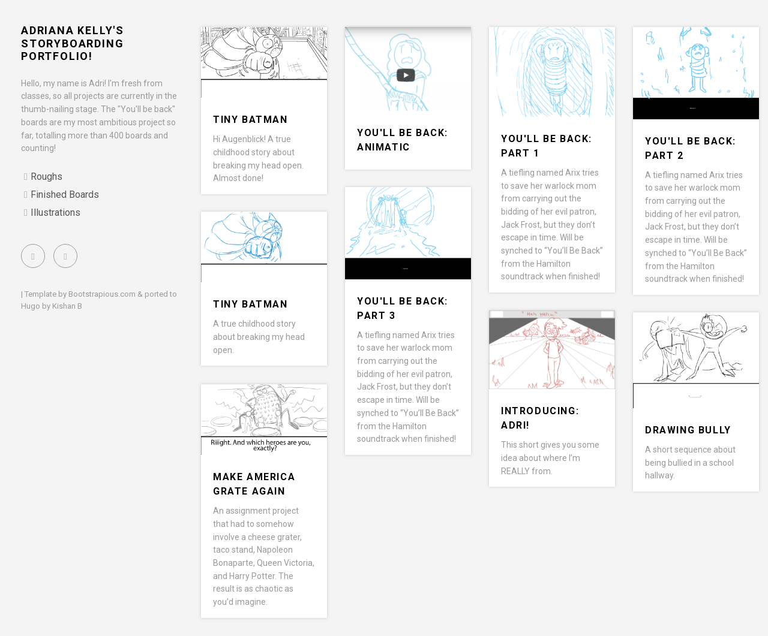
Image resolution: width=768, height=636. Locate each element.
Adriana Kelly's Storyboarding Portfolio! (72, 43)
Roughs (46, 176)
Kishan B (67, 306)
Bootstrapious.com (102, 294)
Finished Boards (65, 194)
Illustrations (55, 212)
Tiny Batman (250, 119)
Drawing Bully (688, 430)
